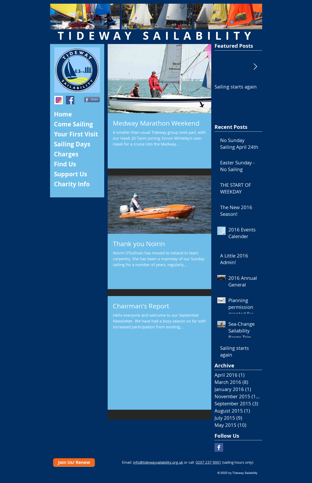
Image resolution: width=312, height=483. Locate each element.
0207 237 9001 (208, 462)
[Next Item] (255, 66)
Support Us (70, 174)
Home (63, 114)
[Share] (92, 99)
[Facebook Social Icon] (70, 100)
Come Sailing (73, 124)
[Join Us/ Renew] (74, 462)
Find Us (65, 164)
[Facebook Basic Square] (218, 447)
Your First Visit (76, 134)
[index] (58, 100)
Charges (66, 154)
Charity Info (72, 184)
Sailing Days (72, 144)
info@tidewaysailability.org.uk (158, 462)
